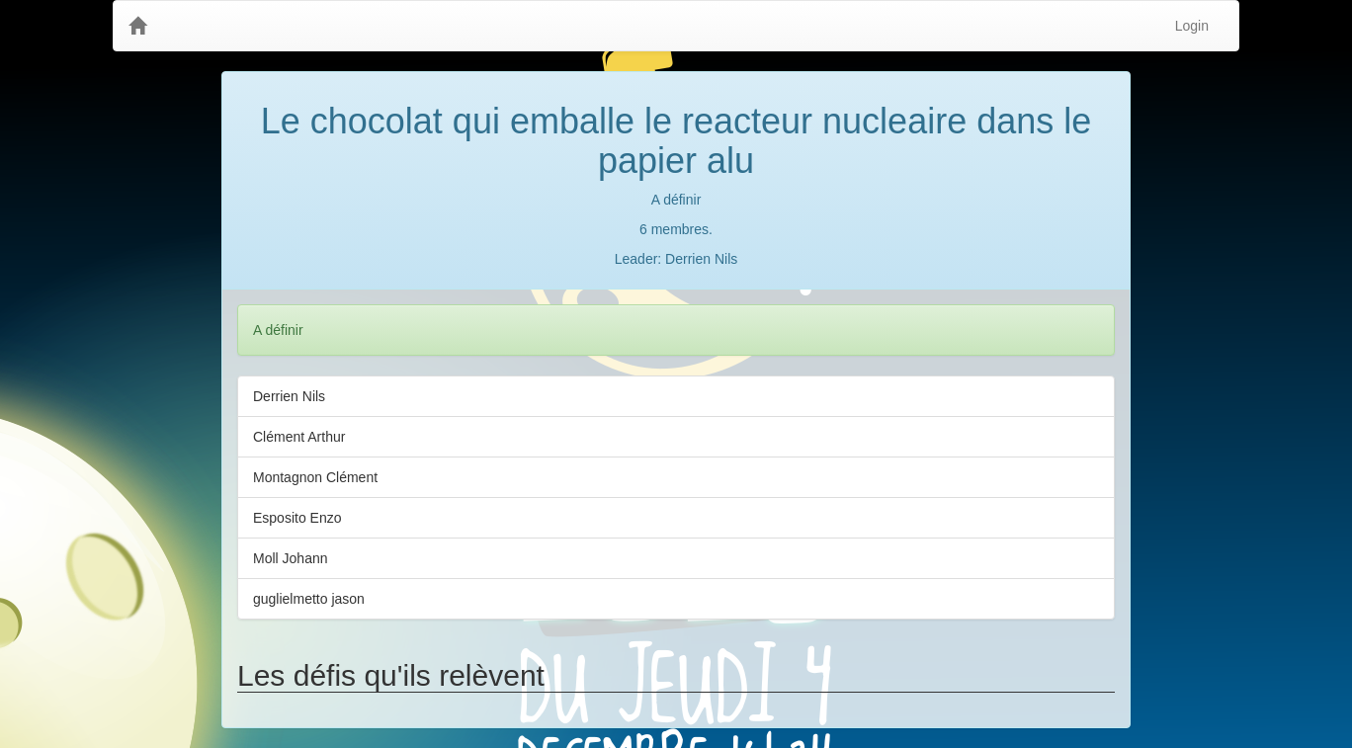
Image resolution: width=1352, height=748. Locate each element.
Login (1192, 26)
